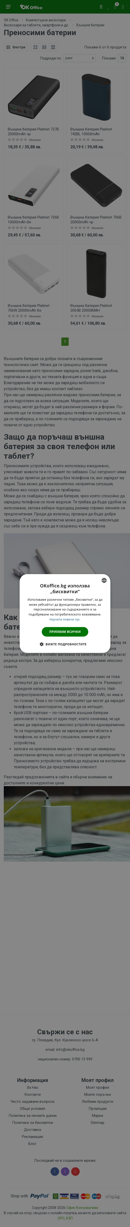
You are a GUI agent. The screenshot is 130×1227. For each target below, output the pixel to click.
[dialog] (65, 613)
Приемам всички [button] (65, 632)
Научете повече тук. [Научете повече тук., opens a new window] (65, 619)
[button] (65, 644)
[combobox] (104, 580)
